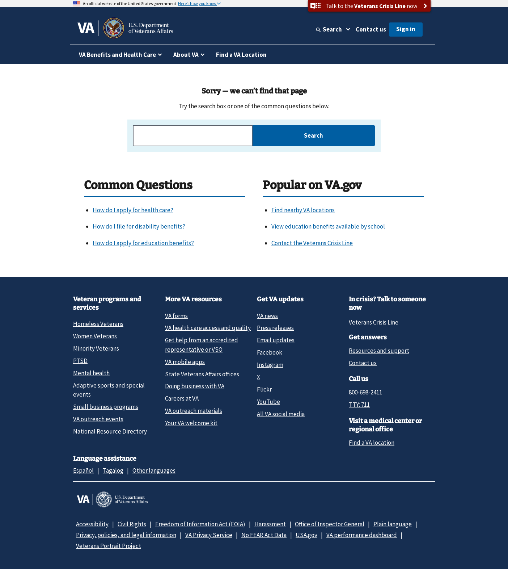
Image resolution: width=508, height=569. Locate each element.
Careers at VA (182, 398)
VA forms (176, 316)
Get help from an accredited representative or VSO (201, 344)
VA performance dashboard (361, 535)
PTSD (80, 361)
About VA (186, 55)
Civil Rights (132, 524)
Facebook (269, 352)
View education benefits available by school (328, 226)
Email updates (276, 340)
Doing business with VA (194, 386)
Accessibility (92, 524)
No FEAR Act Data (264, 535)
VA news (267, 316)
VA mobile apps (185, 362)
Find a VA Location (241, 55)
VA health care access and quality (208, 328)
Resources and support (379, 351)
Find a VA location (371, 443)
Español (83, 470)
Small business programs (105, 407)
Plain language (392, 524)
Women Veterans (95, 336)
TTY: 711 (359, 405)
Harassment (270, 524)
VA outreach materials (193, 411)
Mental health (91, 373)
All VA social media (281, 414)
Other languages (153, 470)
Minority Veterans (96, 348)
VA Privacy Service (208, 535)
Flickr (264, 389)
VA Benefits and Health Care (117, 55)
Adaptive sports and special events (109, 389)
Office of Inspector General (329, 524)
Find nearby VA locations (303, 210)
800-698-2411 (365, 392)
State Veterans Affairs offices (202, 374)
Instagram (270, 365)
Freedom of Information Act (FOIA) (200, 524)
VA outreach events (98, 419)
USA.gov (306, 535)
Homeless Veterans (98, 324)
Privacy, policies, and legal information (126, 535)
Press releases (275, 328)
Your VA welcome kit (191, 423)
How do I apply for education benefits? (143, 243)
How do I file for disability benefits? (139, 226)
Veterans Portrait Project (108, 546)
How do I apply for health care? (133, 210)
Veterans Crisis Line (373, 322)
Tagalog (113, 470)
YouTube (268, 402)
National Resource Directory (110, 431)
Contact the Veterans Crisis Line (312, 243)
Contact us (371, 29)
